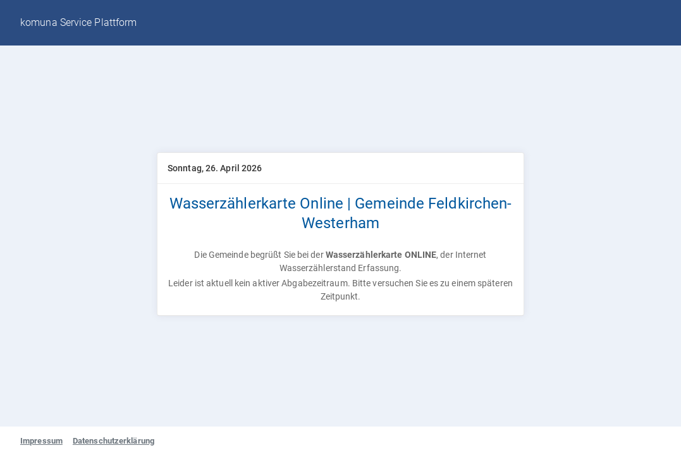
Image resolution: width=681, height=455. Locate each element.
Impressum (41, 441)
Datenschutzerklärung (113, 441)
